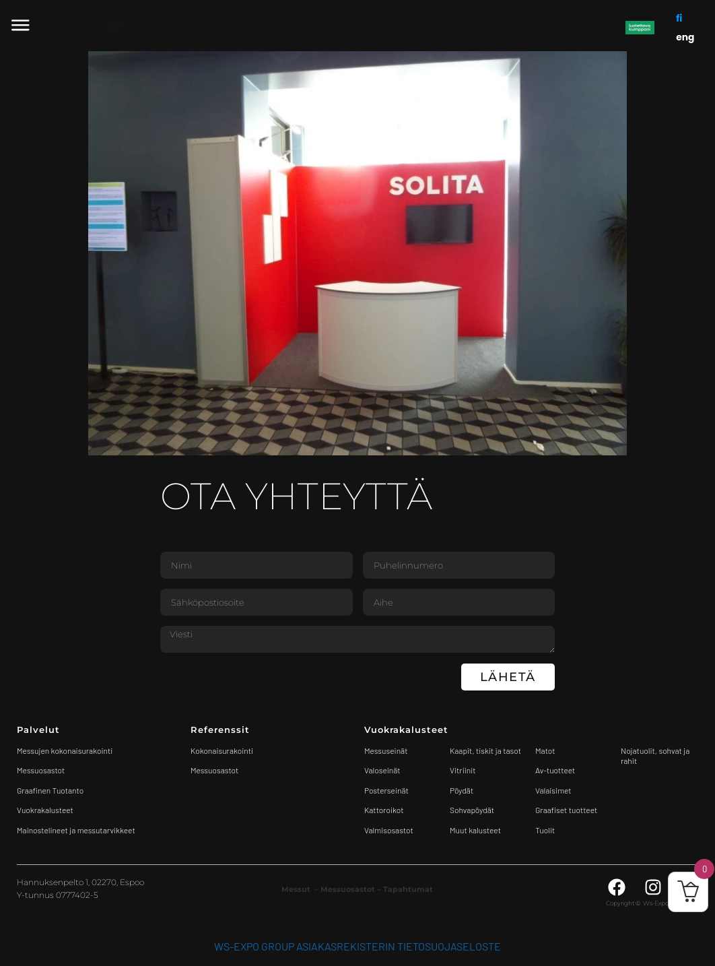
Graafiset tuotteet (566, 809)
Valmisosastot (388, 830)
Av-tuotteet (555, 770)
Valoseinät (382, 770)
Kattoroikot (384, 809)
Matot (545, 750)
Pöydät (461, 790)
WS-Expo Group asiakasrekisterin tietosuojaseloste (357, 946)
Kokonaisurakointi (222, 750)
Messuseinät (385, 750)
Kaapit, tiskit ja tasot (485, 750)
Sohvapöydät (472, 809)
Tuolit (546, 830)
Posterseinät (386, 790)
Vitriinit (463, 770)
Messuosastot (214, 770)
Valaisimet (553, 790)
